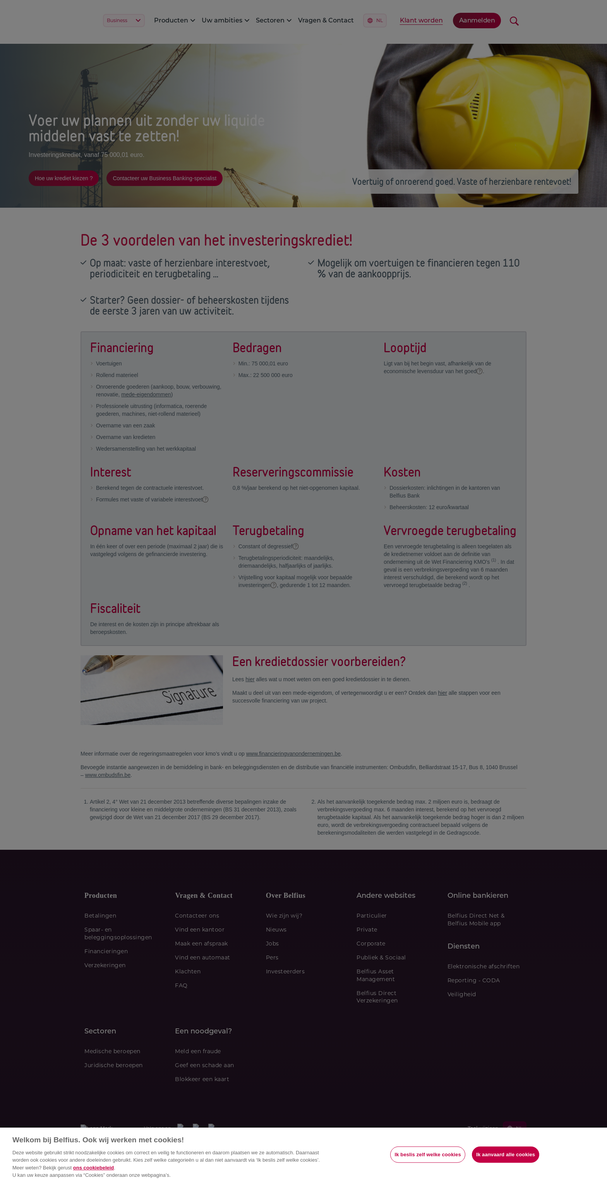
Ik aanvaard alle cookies (505, 1154)
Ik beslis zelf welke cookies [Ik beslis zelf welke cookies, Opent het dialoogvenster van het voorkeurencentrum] (427, 1154)
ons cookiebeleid (93, 1168)
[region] (303, 1155)
